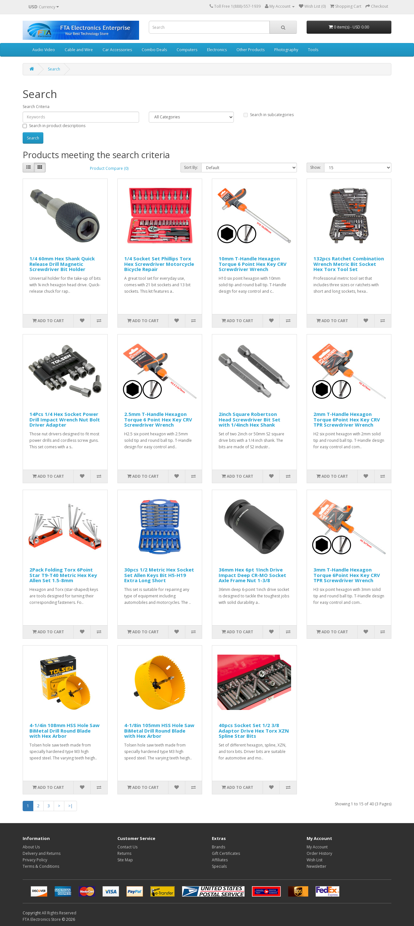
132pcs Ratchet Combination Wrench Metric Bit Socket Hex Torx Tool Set (348, 263)
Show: (315, 167)
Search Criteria (36, 106)
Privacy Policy (35, 860)
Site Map (125, 860)
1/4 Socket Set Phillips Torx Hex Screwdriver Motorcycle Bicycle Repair (159, 263)
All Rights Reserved (59, 913)
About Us (31, 847)
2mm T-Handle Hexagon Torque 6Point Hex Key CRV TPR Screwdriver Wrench (346, 419)
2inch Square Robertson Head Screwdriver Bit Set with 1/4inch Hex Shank (249, 419)
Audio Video (43, 49)
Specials (219, 866)
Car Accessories (117, 49)
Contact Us (127, 847)
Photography (286, 49)
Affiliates (220, 860)
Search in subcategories (269, 114)
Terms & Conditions (41, 866)
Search (54, 69)
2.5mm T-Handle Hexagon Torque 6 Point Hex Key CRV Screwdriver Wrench (158, 419)
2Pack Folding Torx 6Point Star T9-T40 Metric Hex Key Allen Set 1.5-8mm (63, 574)
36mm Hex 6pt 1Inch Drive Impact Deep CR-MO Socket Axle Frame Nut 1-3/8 (252, 574)
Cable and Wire (79, 49)
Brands (218, 847)
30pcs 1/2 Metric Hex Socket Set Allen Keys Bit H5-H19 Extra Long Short (159, 574)
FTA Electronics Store (42, 919)
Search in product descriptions (54, 125)
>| (70, 806)
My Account (317, 847)
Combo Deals (154, 49)
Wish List (314, 860)
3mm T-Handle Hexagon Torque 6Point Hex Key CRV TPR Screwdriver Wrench (346, 574)
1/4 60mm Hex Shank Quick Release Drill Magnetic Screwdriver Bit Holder (62, 263)
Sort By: (191, 167)
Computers (187, 49)
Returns (124, 853)
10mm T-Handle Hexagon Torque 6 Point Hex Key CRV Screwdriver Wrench (253, 263)
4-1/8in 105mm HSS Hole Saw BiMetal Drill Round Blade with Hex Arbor (159, 730)
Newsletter (316, 866)
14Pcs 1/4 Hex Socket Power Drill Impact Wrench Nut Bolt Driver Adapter (64, 419)
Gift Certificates (226, 853)
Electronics (217, 49)
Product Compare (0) (109, 168)
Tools (313, 49)
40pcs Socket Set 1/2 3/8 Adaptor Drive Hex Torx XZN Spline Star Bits (254, 730)
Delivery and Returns (41, 853)
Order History (319, 853)
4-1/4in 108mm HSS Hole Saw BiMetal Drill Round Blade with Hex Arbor (64, 730)
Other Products (250, 49)
